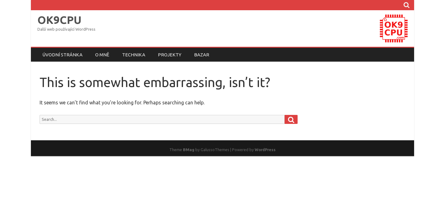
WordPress (265, 149)
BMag (188, 149)
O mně (102, 54)
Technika (133, 54)
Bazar (201, 54)
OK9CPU (59, 20)
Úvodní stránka (62, 54)
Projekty (169, 54)
